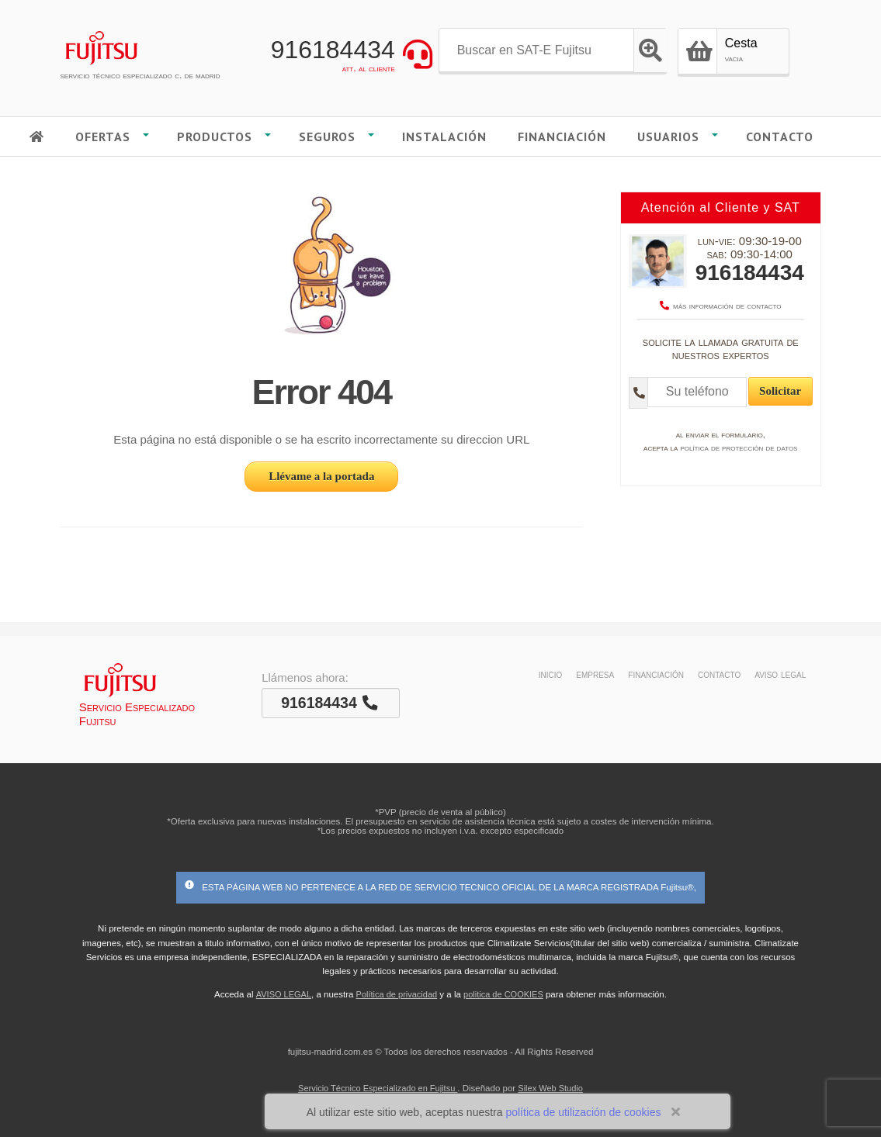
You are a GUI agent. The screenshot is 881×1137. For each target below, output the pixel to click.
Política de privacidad (397, 994)
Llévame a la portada (321, 476)
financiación (656, 674)
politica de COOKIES (503, 994)
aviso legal (780, 674)
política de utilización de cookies (583, 1112)
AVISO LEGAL (283, 994)
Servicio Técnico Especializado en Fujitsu (377, 1088)
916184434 (333, 50)
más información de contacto (721, 305)
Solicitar (780, 391)
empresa (595, 674)
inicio (551, 674)
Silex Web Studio (550, 1088)
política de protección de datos (738, 447)
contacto (719, 674)
